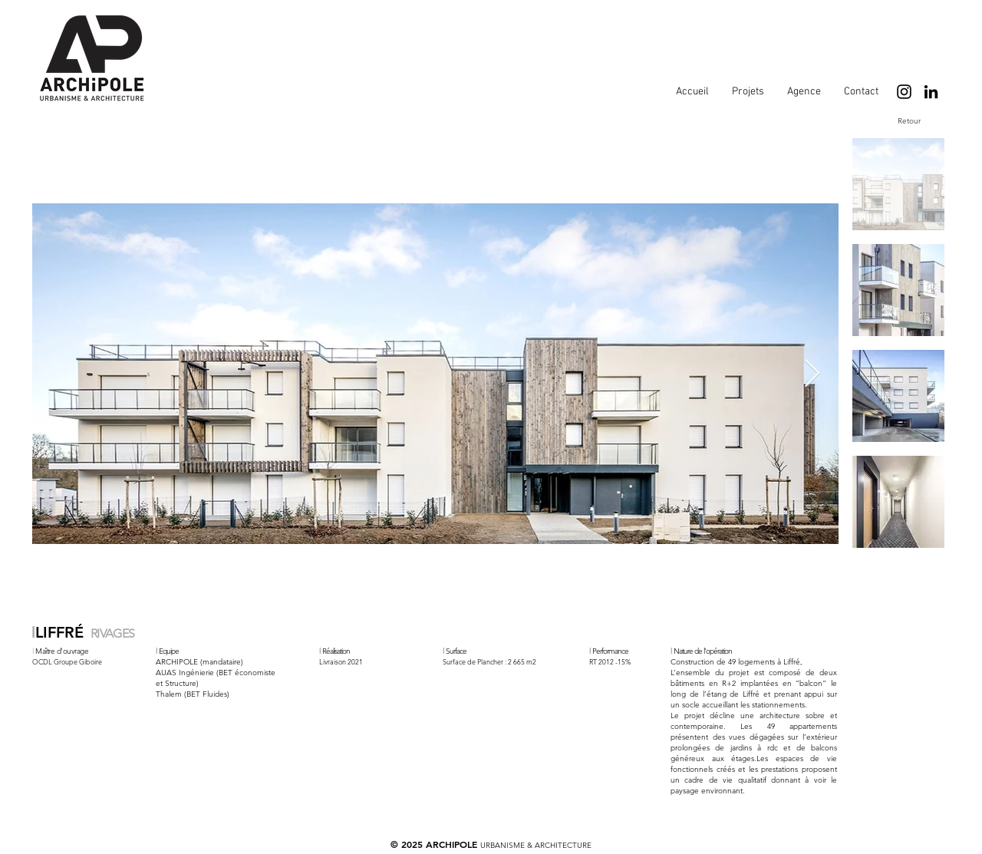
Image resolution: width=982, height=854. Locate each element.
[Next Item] (812, 374)
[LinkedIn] (931, 91)
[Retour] (909, 120)
